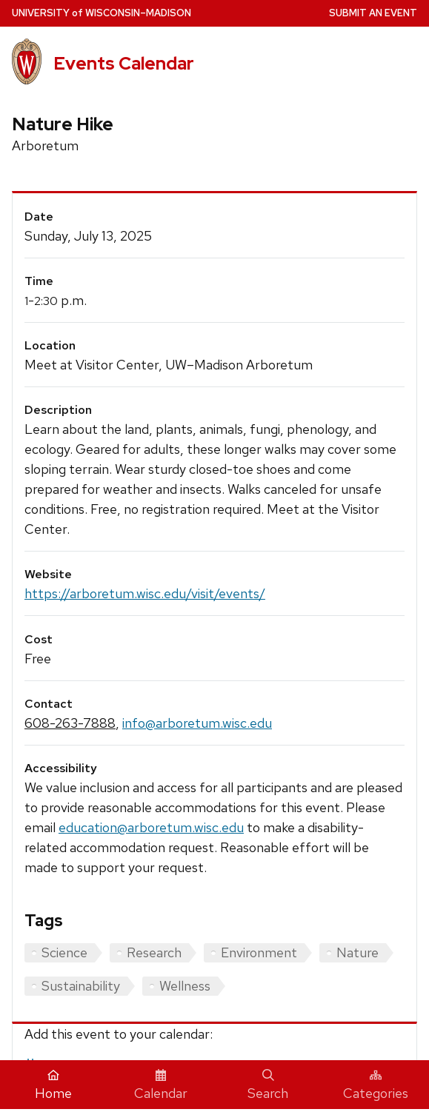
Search (267, 1085)
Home (53, 1085)
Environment (259, 952)
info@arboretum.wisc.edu (197, 722)
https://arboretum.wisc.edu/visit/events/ (144, 593)
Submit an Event (373, 13)
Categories (375, 1085)
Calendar (160, 1085)
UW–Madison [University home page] (101, 13)
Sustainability (80, 985)
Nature (357, 952)
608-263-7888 (70, 722)
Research (154, 952)
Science (64, 952)
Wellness (184, 985)
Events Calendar (123, 63)
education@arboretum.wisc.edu (151, 827)
